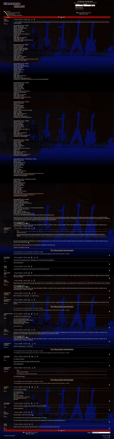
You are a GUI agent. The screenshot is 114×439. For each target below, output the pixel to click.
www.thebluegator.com (26, 78)
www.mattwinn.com (30, 79)
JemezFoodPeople (8, 313)
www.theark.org (24, 116)
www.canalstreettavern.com (27, 39)
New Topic (80, 12)
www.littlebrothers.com (26, 97)
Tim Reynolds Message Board (13, 12)
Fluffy (5, 19)
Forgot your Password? (79, 8)
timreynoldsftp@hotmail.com (20, 398)
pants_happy (7, 272)
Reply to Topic (87, 12)
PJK (5, 412)
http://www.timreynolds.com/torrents (22, 396)
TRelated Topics (11, 14)
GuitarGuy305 (7, 292)
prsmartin (6, 386)
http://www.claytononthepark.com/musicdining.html (32, 173)
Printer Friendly (84, 14)
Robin (5, 266)
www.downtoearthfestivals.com (28, 213)
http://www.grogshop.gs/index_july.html (29, 59)
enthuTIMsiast (7, 228)
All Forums (7, 11)
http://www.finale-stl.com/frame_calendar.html (24, 174)
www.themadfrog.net (25, 135)
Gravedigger (7, 257)
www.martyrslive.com (25, 154)
